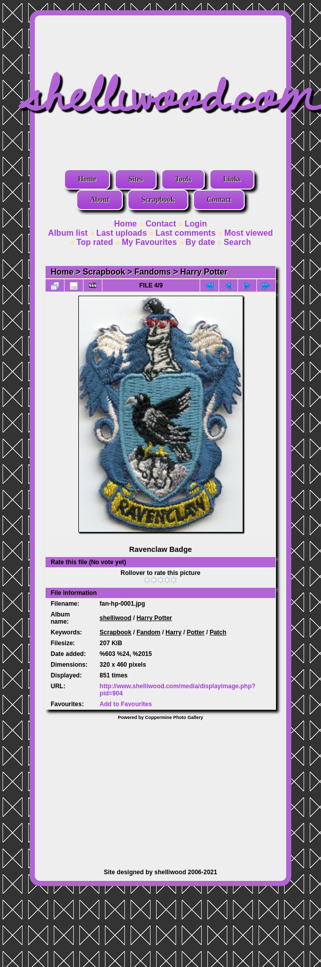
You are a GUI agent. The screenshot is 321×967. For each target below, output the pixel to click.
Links (232, 179)
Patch (217, 632)
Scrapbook (158, 199)
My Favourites (149, 242)
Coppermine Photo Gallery (174, 717)
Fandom (149, 632)
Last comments (186, 233)
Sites (136, 179)
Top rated (94, 242)
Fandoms (153, 272)
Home (87, 179)
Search (237, 242)
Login (196, 223)
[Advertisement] (160, 789)
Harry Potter (203, 272)
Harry (173, 632)
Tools (183, 179)
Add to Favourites (126, 704)
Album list (68, 233)
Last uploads (121, 233)
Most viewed (248, 233)
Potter (196, 632)
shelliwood (116, 618)
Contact (219, 199)
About (99, 199)
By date (200, 242)
